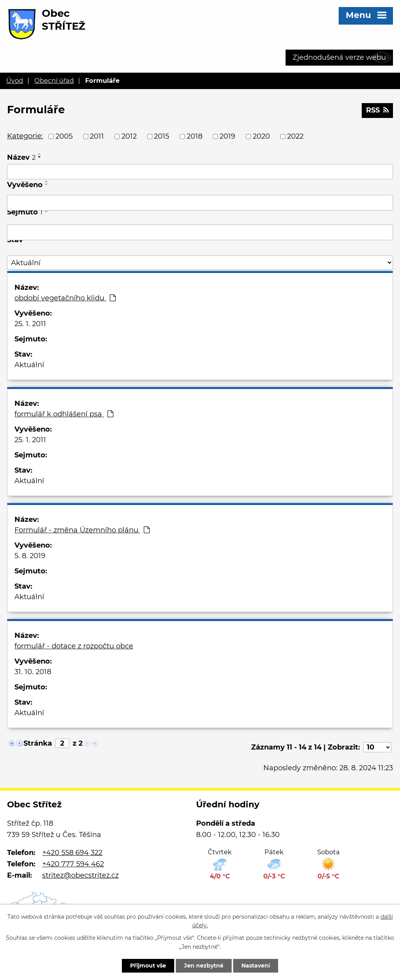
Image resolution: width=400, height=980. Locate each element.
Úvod (14, 80)
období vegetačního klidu (65, 298)
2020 (261, 136)
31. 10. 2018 (32, 672)
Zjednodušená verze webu (339, 57)
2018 (194, 136)
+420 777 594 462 (73, 864)
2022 (295, 136)
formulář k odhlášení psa (63, 414)
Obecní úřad (54, 80)
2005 (64, 136)
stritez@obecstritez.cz (80, 875)
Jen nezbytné (203, 965)
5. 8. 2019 (29, 556)
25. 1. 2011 (30, 324)
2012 (129, 136)
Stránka (37, 743)
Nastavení (255, 965)
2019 (227, 136)
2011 (97, 136)
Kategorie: (25, 136)
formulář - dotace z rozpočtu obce (73, 646)
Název (21, 157)
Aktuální (29, 365)
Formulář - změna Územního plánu (82, 530)
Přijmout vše (148, 965)
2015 (161, 136)
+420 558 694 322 (72, 852)
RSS (377, 110)
